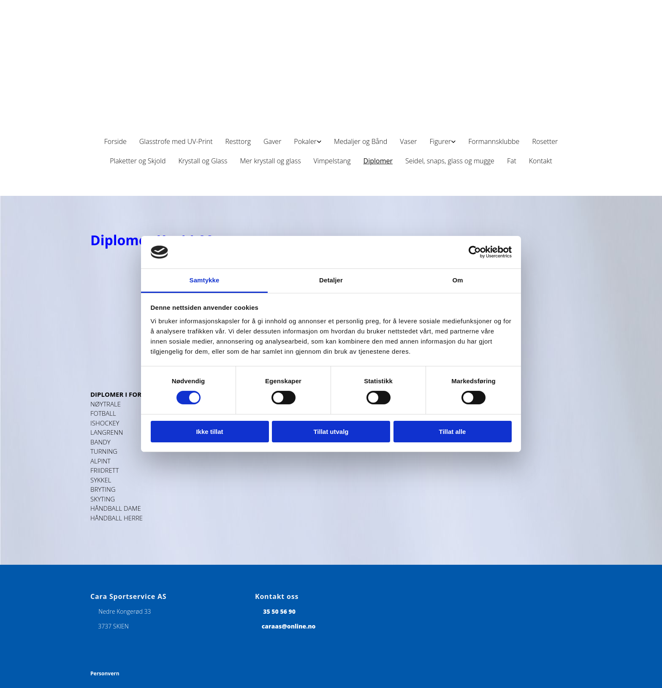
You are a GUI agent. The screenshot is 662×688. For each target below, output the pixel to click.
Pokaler (305, 141)
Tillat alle (452, 431)
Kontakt (540, 160)
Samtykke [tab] (205, 280)
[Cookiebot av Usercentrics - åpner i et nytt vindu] (475, 252)
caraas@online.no (289, 626)
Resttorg (238, 141)
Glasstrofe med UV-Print (176, 141)
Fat (511, 160)
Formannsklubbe (493, 141)
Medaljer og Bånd (360, 141)
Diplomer (378, 160)
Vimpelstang (332, 160)
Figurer (440, 141)
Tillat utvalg (330, 431)
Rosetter (545, 141)
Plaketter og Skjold (138, 160)
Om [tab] (457, 280)
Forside (115, 141)
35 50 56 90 (279, 611)
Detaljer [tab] (331, 280)
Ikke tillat (209, 431)
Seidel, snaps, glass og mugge (449, 160)
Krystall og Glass (202, 160)
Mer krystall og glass (270, 160)
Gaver (272, 141)
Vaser (408, 141)
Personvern (104, 673)
